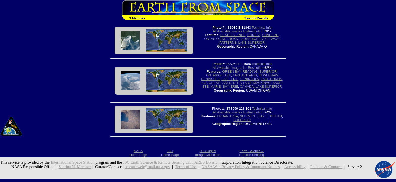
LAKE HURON (271, 79)
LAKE (264, 39)
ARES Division (207, 162)
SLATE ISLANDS (232, 35)
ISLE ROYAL (230, 39)
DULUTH (275, 116)
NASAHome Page (138, 153)
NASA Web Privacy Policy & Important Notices (241, 167)
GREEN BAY (231, 71)
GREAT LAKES (220, 83)
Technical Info (262, 27)
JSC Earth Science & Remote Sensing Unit (158, 162)
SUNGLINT (270, 35)
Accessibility (295, 167)
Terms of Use (186, 167)
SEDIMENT (248, 116)
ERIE (234, 86)
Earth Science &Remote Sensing (251, 153)
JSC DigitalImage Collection (207, 153)
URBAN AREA (227, 116)
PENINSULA (249, 79)
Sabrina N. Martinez (75, 167)
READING (250, 71)
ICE (204, 83)
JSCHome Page (170, 153)
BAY (226, 86)
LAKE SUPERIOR (251, 42)
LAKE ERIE (229, 79)
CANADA (247, 86)
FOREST (253, 35)
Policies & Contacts (326, 167)
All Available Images (227, 31)
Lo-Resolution (253, 31)
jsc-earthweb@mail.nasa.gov (146, 167)
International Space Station (72, 162)
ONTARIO (211, 39)
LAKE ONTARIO (245, 75)
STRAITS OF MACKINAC (252, 83)
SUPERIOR (250, 39)
